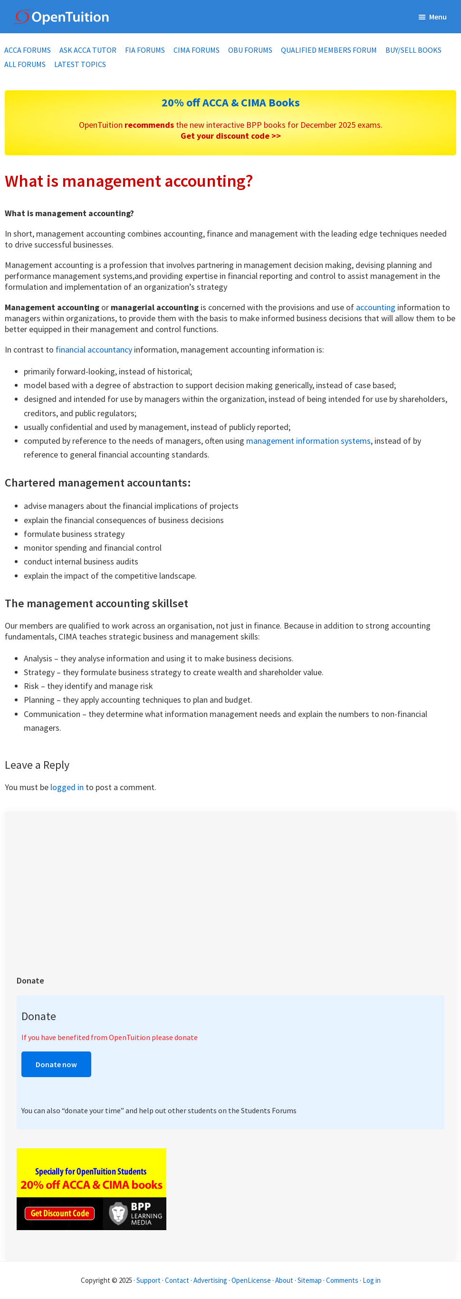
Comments (343, 1280)
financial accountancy (94, 349)
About (284, 1280)
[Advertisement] (230, 889)
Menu (438, 16)
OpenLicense (251, 1280)
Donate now (56, 1064)
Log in (372, 1280)
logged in (67, 787)
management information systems (308, 440)
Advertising (210, 1280)
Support (148, 1280)
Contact (177, 1280)
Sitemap (310, 1280)
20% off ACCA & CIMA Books (231, 102)
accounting (375, 307)
